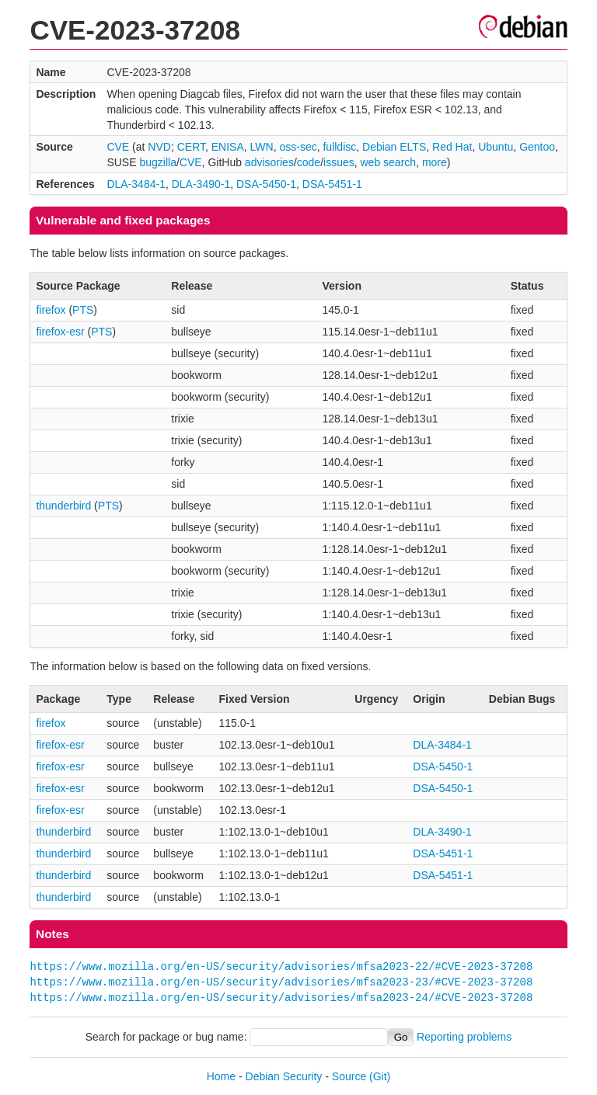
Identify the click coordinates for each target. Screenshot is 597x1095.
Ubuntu (495, 147)
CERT (191, 147)
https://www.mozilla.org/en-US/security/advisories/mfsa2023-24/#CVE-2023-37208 (281, 997)
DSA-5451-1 (332, 184)
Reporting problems (464, 1037)
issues (338, 162)
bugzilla (157, 162)
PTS (82, 310)
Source (349, 1076)
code (308, 162)
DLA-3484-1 (136, 184)
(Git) (379, 1076)
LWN (262, 147)
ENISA (227, 147)
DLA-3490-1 (201, 184)
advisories (269, 162)
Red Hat (452, 147)
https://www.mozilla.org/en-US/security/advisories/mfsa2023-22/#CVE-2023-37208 (281, 966)
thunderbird (63, 505)
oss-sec (297, 147)
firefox (50, 310)
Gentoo (537, 147)
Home (221, 1076)
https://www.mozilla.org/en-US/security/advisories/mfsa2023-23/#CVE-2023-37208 (281, 982)
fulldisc (339, 147)
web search (389, 162)
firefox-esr (60, 331)
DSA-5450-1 (266, 184)
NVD (159, 147)
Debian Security (284, 1076)
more (434, 162)
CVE (117, 147)
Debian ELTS (394, 147)
